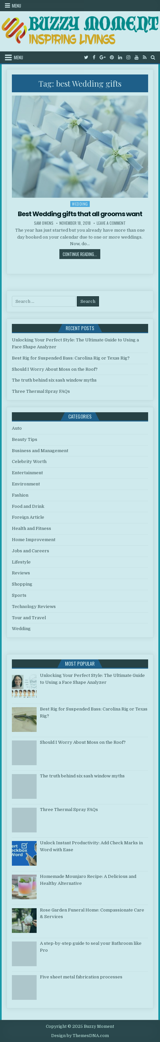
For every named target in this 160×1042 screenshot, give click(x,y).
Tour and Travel (29, 617)
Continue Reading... (81, 253)
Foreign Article (28, 517)
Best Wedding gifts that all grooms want (80, 213)
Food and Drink (28, 506)
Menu (16, 5)
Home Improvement (33, 539)
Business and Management (40, 450)
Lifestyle (21, 562)
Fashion (20, 495)
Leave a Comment (111, 223)
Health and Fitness (31, 528)
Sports (19, 595)
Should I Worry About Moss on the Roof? (55, 369)
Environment (26, 483)
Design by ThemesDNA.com (80, 1035)
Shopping (22, 584)
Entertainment (27, 472)
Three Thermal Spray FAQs (41, 391)
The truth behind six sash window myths (54, 380)
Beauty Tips (24, 439)
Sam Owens (43, 223)
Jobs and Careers (30, 550)
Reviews (21, 572)
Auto (17, 428)
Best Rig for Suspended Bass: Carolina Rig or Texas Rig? (71, 358)
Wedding (80, 204)
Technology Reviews (34, 606)
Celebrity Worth (29, 461)
